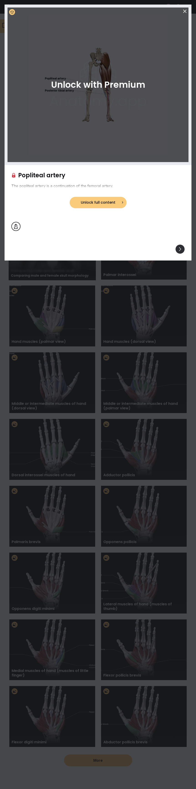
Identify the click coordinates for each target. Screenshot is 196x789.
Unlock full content (98, 202)
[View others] (180, 249)
